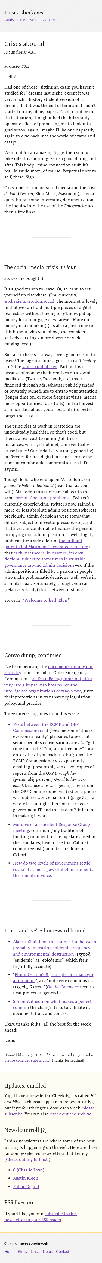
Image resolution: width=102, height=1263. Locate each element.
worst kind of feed (39, 366)
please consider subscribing (27, 1060)
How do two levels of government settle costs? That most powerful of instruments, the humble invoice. (53, 869)
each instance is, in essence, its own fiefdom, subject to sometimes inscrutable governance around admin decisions (45, 559)
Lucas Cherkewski (26, 12)
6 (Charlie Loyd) (28, 1170)
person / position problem (41, 497)
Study (9, 20)
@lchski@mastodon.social (29, 301)
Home (9, 1251)
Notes (34, 20)
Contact (49, 20)
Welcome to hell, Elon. (46, 600)
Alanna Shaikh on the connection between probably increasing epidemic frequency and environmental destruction (54, 948)
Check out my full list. (27, 1159)
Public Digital (26, 1186)
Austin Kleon (25, 1178)
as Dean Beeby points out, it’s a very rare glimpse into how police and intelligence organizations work (48, 685)
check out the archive (70, 1114)
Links (21, 20)
